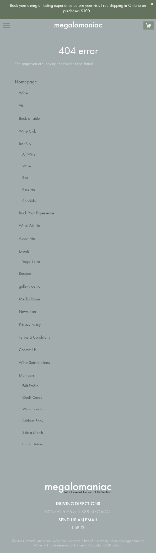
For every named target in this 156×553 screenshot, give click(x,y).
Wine (23, 93)
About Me (27, 238)
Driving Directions (78, 503)
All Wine (28, 154)
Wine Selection (33, 408)
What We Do (29, 225)
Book (14, 5)
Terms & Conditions (34, 337)
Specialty (29, 200)
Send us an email (78, 520)
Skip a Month (32, 432)
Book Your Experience (36, 213)
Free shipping (112, 5)
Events (24, 251)
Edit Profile (30, 385)
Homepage (26, 81)
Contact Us (27, 349)
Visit (22, 105)
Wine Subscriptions (34, 362)
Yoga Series (31, 261)
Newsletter (27, 311)
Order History (32, 443)
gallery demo (29, 286)
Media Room (29, 299)
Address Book (32, 420)
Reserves (28, 189)
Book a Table (29, 118)
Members (27, 375)
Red (25, 177)
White (26, 165)
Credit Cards (32, 397)
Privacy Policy (30, 324)
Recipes (25, 273)
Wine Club (27, 131)
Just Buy (25, 143)
